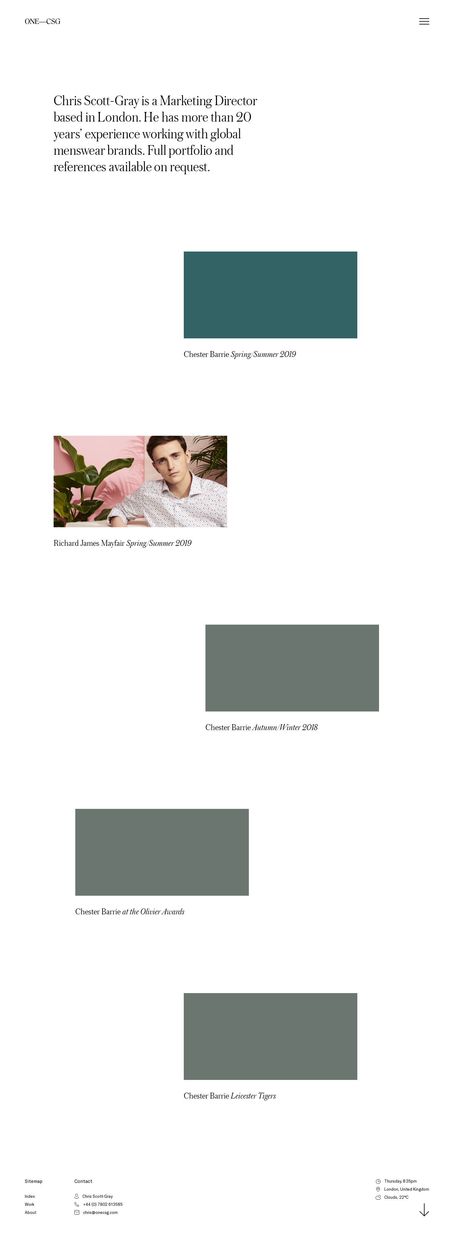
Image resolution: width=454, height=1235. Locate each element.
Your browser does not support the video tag (270, 295)
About (30, 1212)
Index (30, 1196)
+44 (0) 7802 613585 (103, 1204)
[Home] (42, 21)
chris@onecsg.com (100, 1212)
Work (29, 1204)
